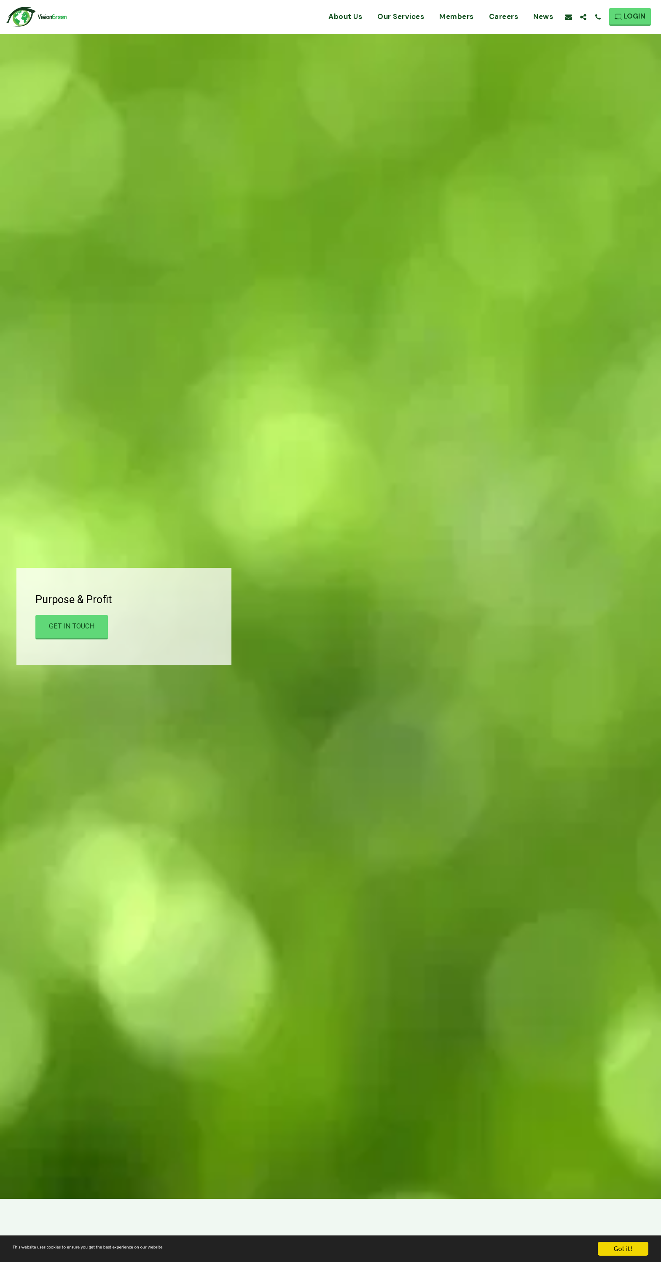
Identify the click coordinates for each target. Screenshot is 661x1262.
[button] (568, 17)
